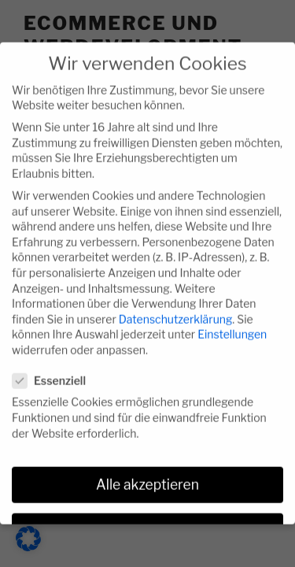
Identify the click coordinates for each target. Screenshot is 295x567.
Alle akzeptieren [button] (147, 473)
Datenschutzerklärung (176, 307)
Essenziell (54, 368)
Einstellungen (232, 322)
